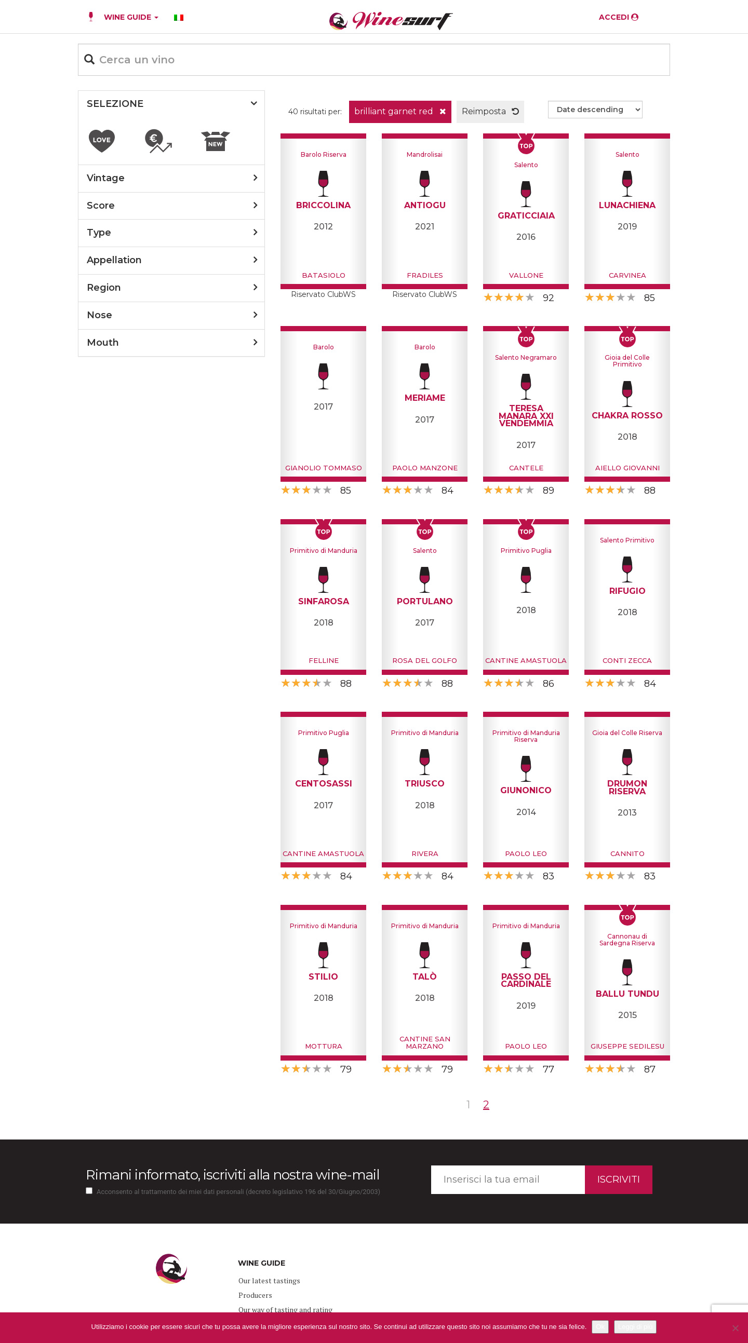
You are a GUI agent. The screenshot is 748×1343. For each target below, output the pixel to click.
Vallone (526, 275)
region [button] (104, 287)
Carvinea (627, 275)
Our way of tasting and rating (285, 1309)
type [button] (99, 232)
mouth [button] (103, 342)
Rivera (424, 853)
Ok (600, 1327)
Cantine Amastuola (526, 660)
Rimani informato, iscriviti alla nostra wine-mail (232, 1174)
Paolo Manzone (425, 468)
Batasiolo (323, 275)
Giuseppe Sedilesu (627, 1046)
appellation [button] (114, 260)
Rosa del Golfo (424, 660)
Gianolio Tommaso (323, 468)
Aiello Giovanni (627, 468)
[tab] (171, 104)
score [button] (101, 205)
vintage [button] (106, 178)
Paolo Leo (526, 853)
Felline (324, 660)
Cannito (627, 853)
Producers (255, 1295)
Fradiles (425, 275)
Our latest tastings (269, 1280)
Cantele (526, 468)
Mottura (323, 1046)
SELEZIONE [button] (115, 104)
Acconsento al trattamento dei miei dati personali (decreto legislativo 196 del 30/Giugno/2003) (238, 1192)
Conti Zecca (627, 660)
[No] (735, 1328)
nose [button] (99, 315)
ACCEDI (618, 17)
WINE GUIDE (131, 17)
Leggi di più (635, 1327)
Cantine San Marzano (424, 1042)
